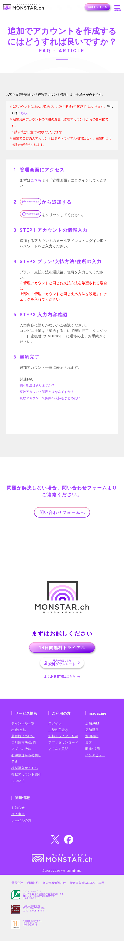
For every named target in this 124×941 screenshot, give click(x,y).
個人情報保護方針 (54, 882)
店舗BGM (92, 723)
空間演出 (91, 736)
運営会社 (17, 882)
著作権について (23, 736)
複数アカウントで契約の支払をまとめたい (50, 398)
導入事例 (18, 814)
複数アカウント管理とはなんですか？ (47, 391)
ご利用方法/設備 (23, 742)
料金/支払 (18, 730)
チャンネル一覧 (23, 723)
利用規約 (33, 882)
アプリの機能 (21, 749)
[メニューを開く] (117, 7)
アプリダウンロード (63, 742)
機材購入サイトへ (24, 768)
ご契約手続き (58, 730)
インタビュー (95, 755)
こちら (22, 113)
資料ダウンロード (62, 662)
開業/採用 (92, 749)
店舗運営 (91, 730)
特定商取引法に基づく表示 (87, 882)
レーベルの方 (21, 820)
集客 (88, 742)
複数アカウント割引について (26, 777)
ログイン (55, 723)
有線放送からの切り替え (26, 758)
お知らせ (18, 807)
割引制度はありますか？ (37, 385)
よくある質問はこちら (60, 676)
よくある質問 (58, 749)
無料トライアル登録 (63, 736)
